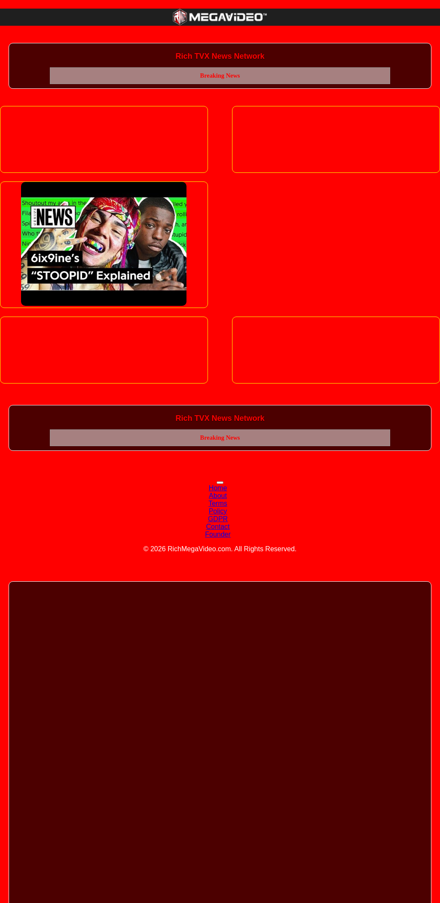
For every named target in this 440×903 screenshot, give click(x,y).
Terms (217, 503)
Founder (218, 534)
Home (218, 488)
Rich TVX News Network (219, 56)
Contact (217, 526)
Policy (218, 511)
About (218, 495)
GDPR (218, 518)
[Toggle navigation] (220, 482)
